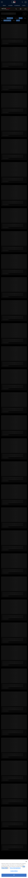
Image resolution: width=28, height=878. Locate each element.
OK (14, 875)
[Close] (26, 861)
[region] (14, 868)
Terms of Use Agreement (15, 868)
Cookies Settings (14, 871)
